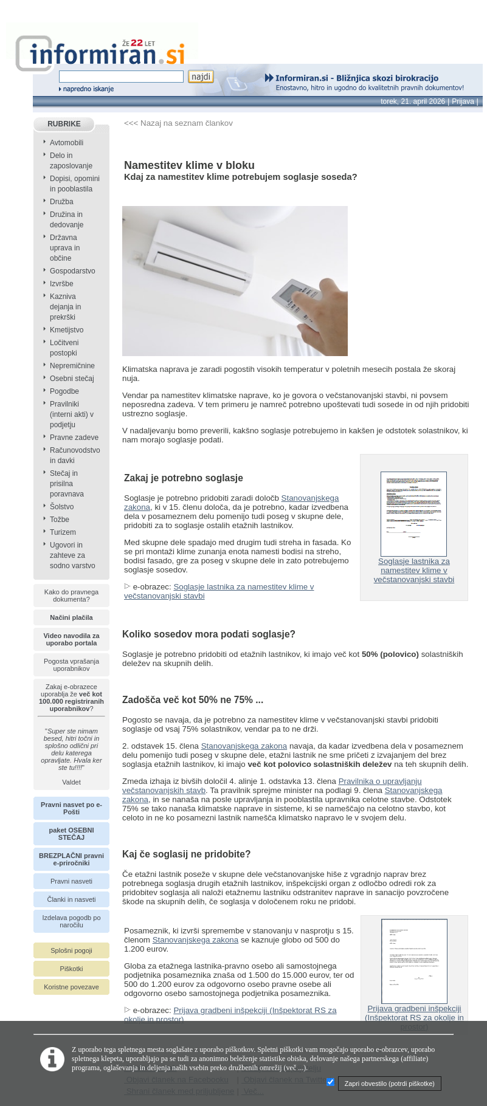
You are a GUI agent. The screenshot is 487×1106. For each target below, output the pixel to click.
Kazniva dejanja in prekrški (65, 306)
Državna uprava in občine (65, 248)
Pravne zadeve (74, 437)
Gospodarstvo (72, 271)
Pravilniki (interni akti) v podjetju (72, 414)
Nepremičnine (72, 366)
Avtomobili (66, 143)
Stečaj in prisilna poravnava (67, 483)
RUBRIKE (64, 124)
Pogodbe (64, 391)
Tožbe (59, 519)
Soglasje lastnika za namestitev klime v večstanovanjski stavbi (414, 566)
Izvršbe (62, 284)
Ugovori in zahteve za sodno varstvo (72, 555)
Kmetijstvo (66, 330)
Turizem (63, 532)
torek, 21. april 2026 (413, 101)
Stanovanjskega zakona (244, 745)
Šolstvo (62, 507)
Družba (62, 201)
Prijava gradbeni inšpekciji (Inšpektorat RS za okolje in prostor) (414, 1014)
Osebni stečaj (72, 378)
